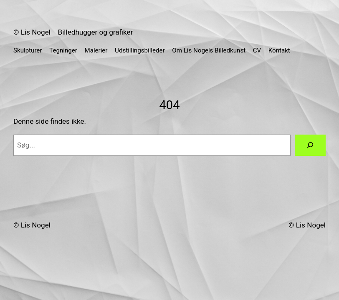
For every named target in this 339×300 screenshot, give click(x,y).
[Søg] (310, 145)
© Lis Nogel (32, 32)
